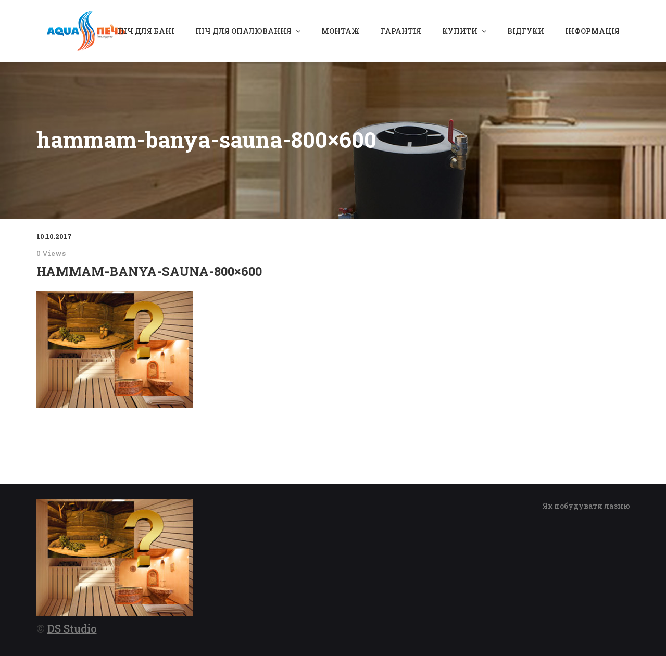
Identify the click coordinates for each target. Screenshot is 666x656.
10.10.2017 (54, 236)
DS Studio (72, 628)
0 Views (51, 253)
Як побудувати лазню (586, 506)
